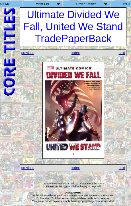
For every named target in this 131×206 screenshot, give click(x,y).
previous (27, 53)
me (66, 186)
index (75, 53)
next (121, 53)
